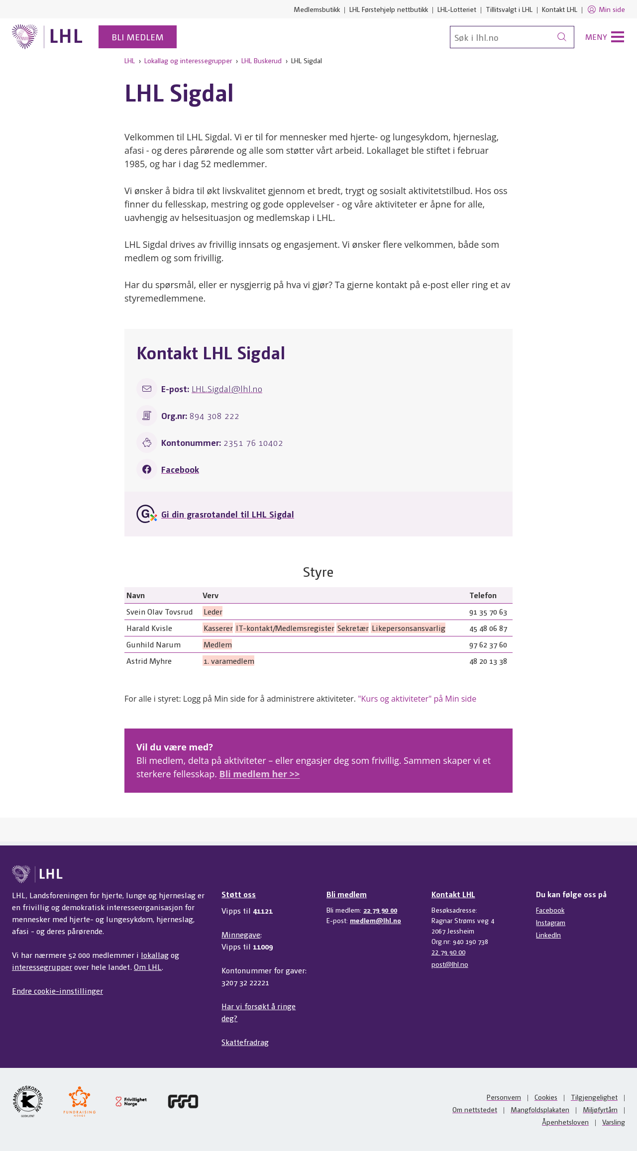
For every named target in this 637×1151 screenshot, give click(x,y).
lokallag (155, 954)
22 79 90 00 (380, 909)
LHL (129, 60)
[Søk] (512, 37)
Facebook (180, 469)
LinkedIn (548, 934)
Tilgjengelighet (594, 1096)
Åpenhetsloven (565, 1121)
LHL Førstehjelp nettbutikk (388, 8)
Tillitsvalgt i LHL (509, 8)
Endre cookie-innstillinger (57, 990)
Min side (606, 9)
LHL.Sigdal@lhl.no (227, 388)
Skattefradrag (245, 1042)
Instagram (550, 922)
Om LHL (148, 966)
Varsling (613, 1121)
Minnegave (240, 934)
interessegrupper (42, 966)
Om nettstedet (474, 1109)
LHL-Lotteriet (456, 8)
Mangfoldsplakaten (540, 1109)
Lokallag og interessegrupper (188, 60)
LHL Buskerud (261, 60)
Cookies (545, 1096)
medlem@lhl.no (375, 920)
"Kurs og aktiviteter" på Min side (417, 698)
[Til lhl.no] (47, 36)
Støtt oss (238, 894)
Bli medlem (137, 36)
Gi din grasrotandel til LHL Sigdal (227, 514)
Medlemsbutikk (317, 8)
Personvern (504, 1096)
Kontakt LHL (559, 8)
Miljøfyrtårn (600, 1109)
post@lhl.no (449, 963)
